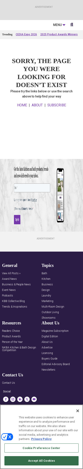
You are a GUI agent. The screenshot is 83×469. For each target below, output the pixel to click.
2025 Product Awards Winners (59, 53)
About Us (47, 361)
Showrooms (49, 336)
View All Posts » (11, 292)
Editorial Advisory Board (56, 383)
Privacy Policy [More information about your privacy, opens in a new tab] (41, 439)
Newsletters (48, 388)
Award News (9, 297)
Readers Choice (11, 349)
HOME (22, 124)
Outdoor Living (50, 331)
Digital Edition (50, 355)
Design (46, 309)
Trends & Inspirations (14, 325)
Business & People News (16, 303)
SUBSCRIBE (56, 124)
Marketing (47, 320)
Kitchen (46, 297)
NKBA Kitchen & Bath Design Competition (19, 368)
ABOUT (37, 124)
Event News (9, 309)
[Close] (78, 411)
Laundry (46, 314)
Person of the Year (12, 361)
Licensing (47, 372)
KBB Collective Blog (13, 320)
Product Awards (11, 355)
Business (47, 303)
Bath (44, 292)
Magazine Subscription (55, 349)
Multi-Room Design (53, 325)
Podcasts (7, 314)
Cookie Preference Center (41, 448)
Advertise (47, 366)
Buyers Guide (49, 377)
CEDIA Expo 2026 (26, 53)
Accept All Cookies (41, 460)
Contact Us (8, 401)
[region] (41, 437)
